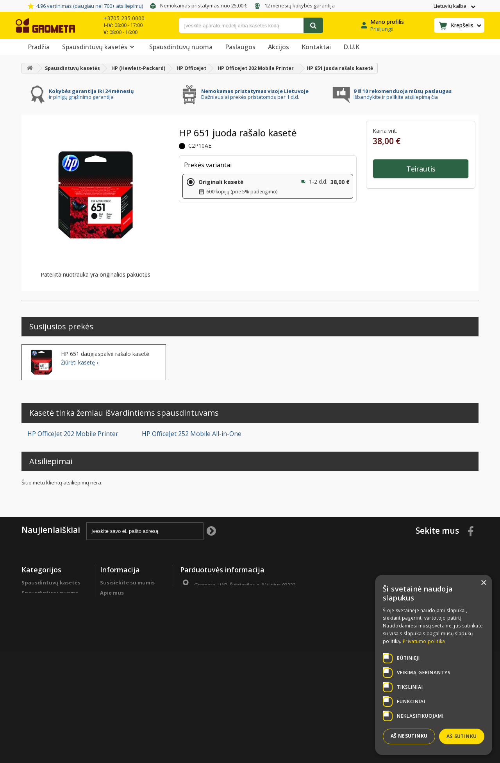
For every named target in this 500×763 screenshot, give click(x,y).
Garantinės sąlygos (125, 660)
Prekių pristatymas (125, 640)
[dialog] (433, 665)
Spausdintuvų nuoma (180, 47)
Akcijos (278, 47)
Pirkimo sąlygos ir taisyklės (123, 684)
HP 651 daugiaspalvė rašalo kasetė (105, 354)
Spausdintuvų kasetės (99, 47)
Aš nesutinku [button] (409, 736)
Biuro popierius (41, 602)
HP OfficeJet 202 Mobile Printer (72, 433)
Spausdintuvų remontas (53, 667)
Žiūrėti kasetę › (79, 362)
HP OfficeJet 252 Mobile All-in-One (191, 433)
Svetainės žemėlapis (126, 698)
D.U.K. (108, 602)
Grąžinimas (114, 650)
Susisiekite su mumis (127, 582)
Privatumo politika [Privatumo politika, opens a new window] (424, 641)
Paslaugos (240, 47)
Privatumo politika (124, 670)
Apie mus (112, 592)
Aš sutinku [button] (461, 736)
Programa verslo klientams (42, 654)
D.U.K (351, 47)
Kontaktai (316, 47)
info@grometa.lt (238, 613)
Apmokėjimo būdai (124, 630)
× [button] (483, 583)
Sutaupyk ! (35, 630)
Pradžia (39, 47)
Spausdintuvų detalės (50, 640)
